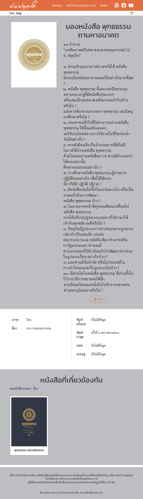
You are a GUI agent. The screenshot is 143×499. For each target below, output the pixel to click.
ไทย (12, 13)
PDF (98, 299)
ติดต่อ (103, 5)
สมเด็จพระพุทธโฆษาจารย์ (81, 5)
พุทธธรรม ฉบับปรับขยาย (29, 450)
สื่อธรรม (57, 5)
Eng (18, 13)
